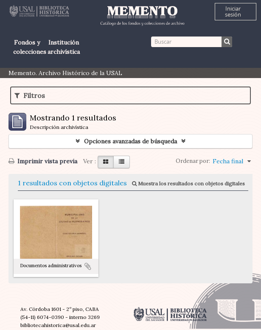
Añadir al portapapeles (88, 266)
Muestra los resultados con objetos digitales (188, 183)
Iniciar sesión (233, 11)
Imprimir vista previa (42, 161)
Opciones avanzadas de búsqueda (130, 141)
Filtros (29, 95)
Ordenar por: (193, 161)
